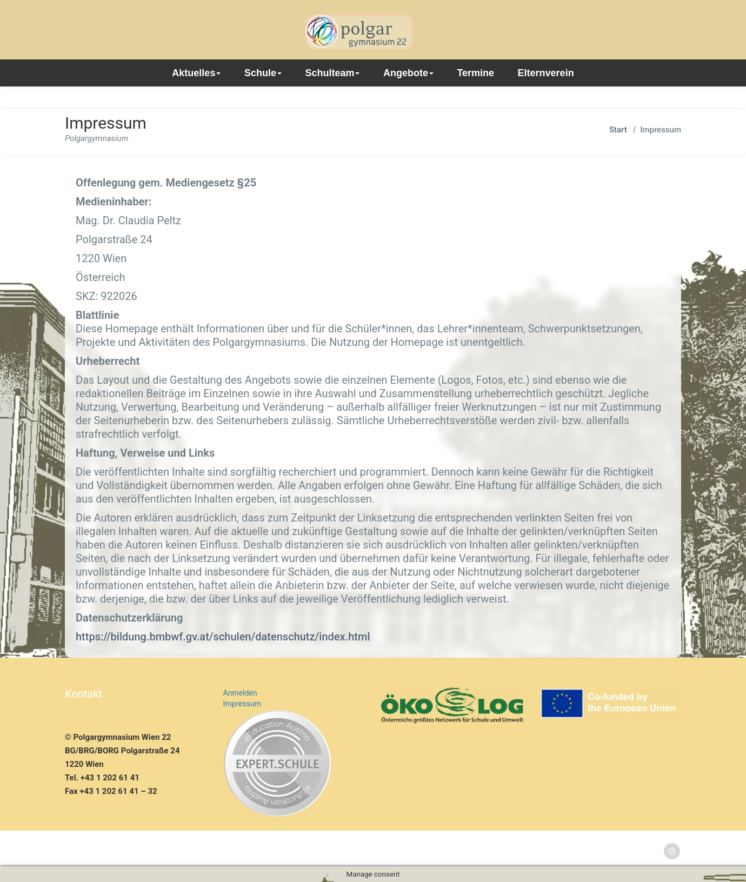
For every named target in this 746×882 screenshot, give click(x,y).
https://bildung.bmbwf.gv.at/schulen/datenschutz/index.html (223, 636)
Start (618, 130)
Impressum (242, 703)
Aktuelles (196, 73)
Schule (263, 73)
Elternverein (546, 73)
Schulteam (332, 73)
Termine (475, 73)
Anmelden (240, 693)
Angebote (408, 73)
